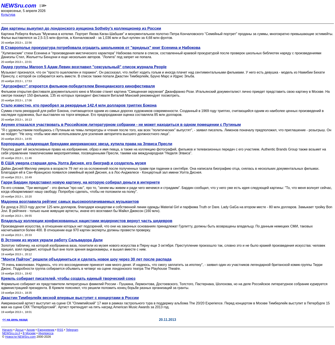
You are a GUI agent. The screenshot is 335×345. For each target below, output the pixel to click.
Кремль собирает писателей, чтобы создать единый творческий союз (68, 278)
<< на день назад (15, 319)
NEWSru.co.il (11, 333)
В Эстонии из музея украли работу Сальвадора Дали (52, 240)
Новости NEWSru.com (20, 336)
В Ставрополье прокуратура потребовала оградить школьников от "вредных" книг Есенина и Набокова (100, 48)
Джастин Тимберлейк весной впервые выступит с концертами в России (70, 298)
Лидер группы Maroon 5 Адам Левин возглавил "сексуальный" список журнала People (84, 67)
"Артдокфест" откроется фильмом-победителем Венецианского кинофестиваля (78, 86)
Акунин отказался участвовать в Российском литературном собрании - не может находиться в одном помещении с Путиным (121, 124)
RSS (60, 330)
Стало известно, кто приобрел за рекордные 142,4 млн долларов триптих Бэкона (79, 105)
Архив (30, 330)
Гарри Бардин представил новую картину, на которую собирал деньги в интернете (80, 182)
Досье (19, 330)
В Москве (29, 333)
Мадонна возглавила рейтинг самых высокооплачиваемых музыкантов (70, 201)
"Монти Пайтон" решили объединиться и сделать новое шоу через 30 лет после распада (86, 259)
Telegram (72, 330)
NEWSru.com (18, 5)
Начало (7, 330)
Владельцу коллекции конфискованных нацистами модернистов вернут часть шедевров (86, 221)
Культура (8, 14)
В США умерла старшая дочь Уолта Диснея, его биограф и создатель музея (73, 163)
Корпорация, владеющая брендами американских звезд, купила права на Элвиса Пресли (86, 144)
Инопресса (46, 333)
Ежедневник (46, 330)
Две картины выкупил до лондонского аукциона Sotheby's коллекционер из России (81, 28)
